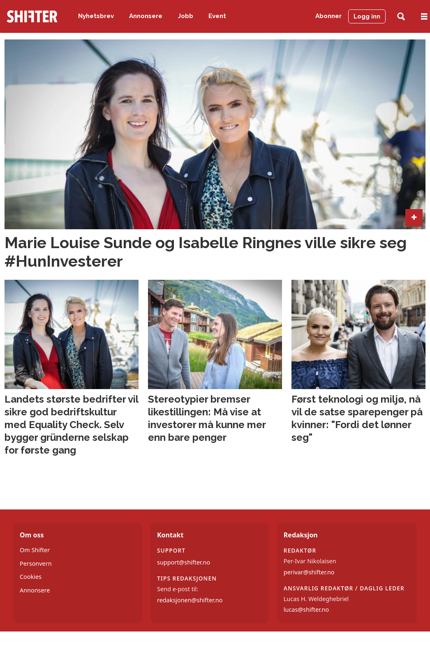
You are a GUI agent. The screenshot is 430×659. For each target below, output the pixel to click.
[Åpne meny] (424, 16)
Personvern (36, 563)
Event (217, 16)
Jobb (185, 16)
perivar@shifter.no (309, 572)
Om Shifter (35, 550)
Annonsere (145, 16)
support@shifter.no (183, 562)
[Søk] (401, 16)
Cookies (31, 577)
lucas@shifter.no (306, 609)
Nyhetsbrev (96, 16)
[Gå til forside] (32, 16)
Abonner (328, 16)
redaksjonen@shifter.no (189, 600)
